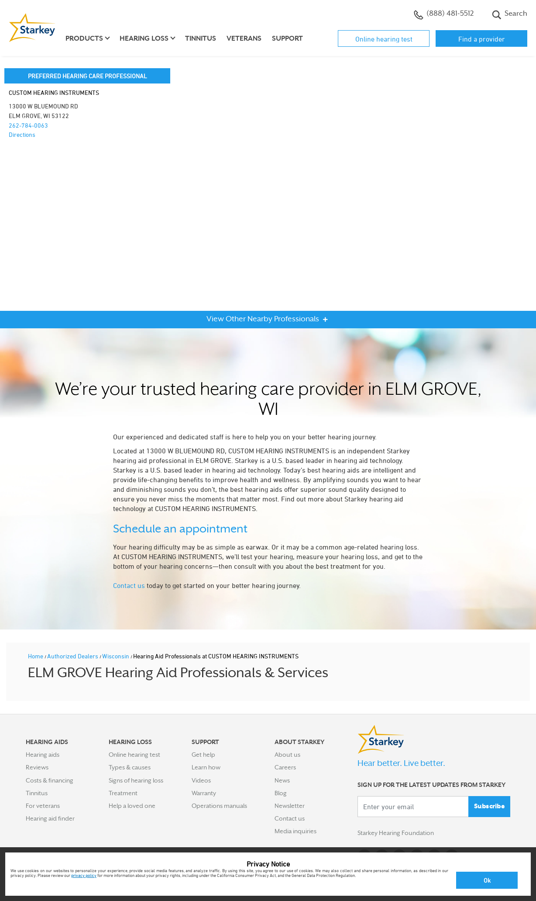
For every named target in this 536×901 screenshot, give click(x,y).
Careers (285, 767)
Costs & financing (49, 780)
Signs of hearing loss (136, 780)
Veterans (244, 38)
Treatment (123, 793)
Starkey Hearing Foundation (395, 832)
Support (287, 38)
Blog (281, 793)
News (282, 780)
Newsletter (290, 805)
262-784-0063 (28, 125)
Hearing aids (42, 754)
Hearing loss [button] (144, 38)
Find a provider (481, 39)
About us (287, 754)
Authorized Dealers (73, 656)
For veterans (43, 805)
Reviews (37, 767)
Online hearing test (383, 39)
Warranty (204, 793)
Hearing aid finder (50, 818)
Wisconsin (116, 656)
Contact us (129, 585)
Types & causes (130, 767)
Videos (201, 780)
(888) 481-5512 (444, 14)
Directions (22, 134)
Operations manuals (219, 805)
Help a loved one (132, 805)
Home (36, 656)
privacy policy (83, 875)
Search (509, 14)
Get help (203, 754)
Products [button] (84, 38)
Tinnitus (200, 38)
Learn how (206, 767)
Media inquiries (295, 831)
